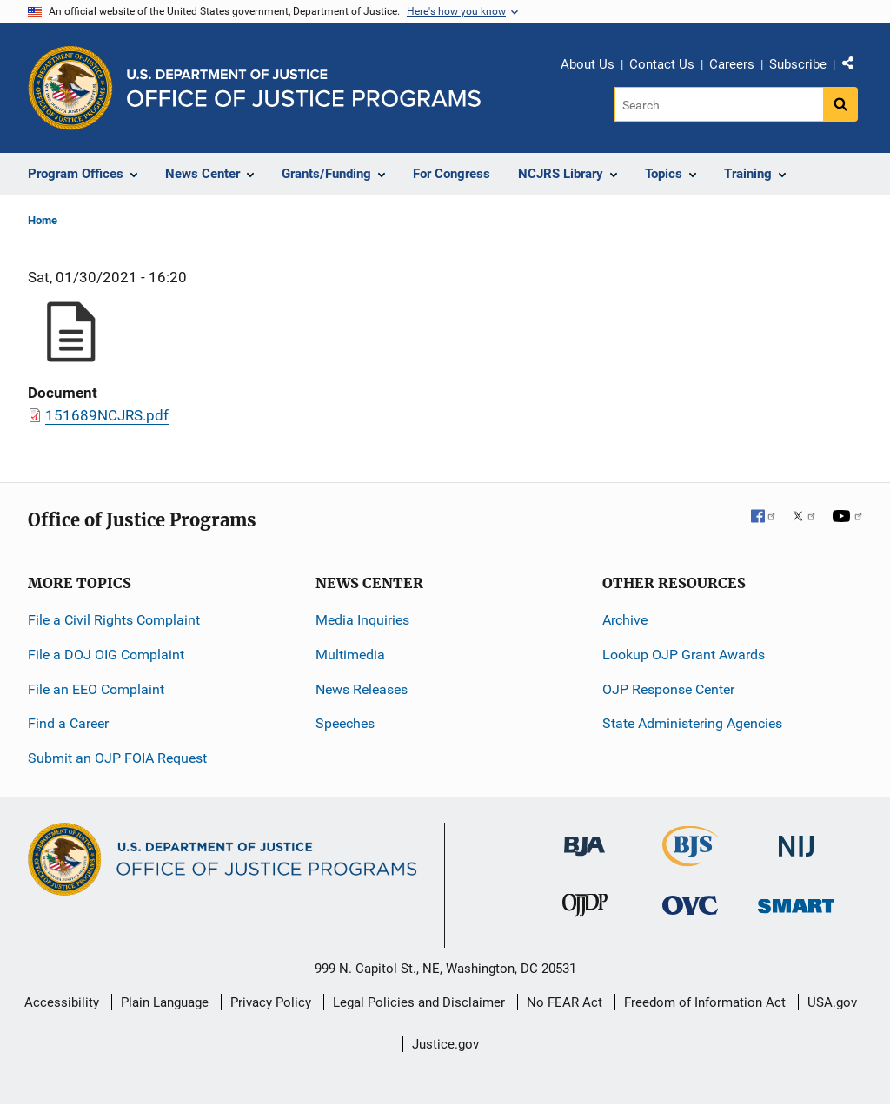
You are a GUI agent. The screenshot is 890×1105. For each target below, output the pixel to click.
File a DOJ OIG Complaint (106, 654)
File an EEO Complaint (96, 689)
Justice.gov (445, 1044)
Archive (625, 620)
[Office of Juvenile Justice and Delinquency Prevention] (585, 909)
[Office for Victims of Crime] (690, 905)
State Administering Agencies (692, 723)
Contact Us (661, 64)
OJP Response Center (668, 689)
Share (854, 67)
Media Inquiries (362, 620)
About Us (587, 64)
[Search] (720, 104)
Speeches (345, 723)
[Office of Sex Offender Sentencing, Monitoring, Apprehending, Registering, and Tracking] (796, 901)
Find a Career (68, 723)
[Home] (304, 88)
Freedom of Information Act (705, 1002)
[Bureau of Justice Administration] (584, 838)
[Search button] (840, 104)
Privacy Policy (270, 1002)
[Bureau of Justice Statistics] (690, 858)
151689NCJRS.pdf (107, 415)
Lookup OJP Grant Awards (683, 654)
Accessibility (61, 1002)
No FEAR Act (564, 1002)
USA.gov (832, 1002)
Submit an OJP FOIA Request (117, 758)
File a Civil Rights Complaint (114, 620)
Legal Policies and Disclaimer (419, 1002)
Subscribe (798, 64)
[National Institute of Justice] (796, 838)
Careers (731, 64)
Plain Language (165, 1002)
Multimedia (350, 654)
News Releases (361, 689)
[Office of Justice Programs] (70, 87)
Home (42, 220)
